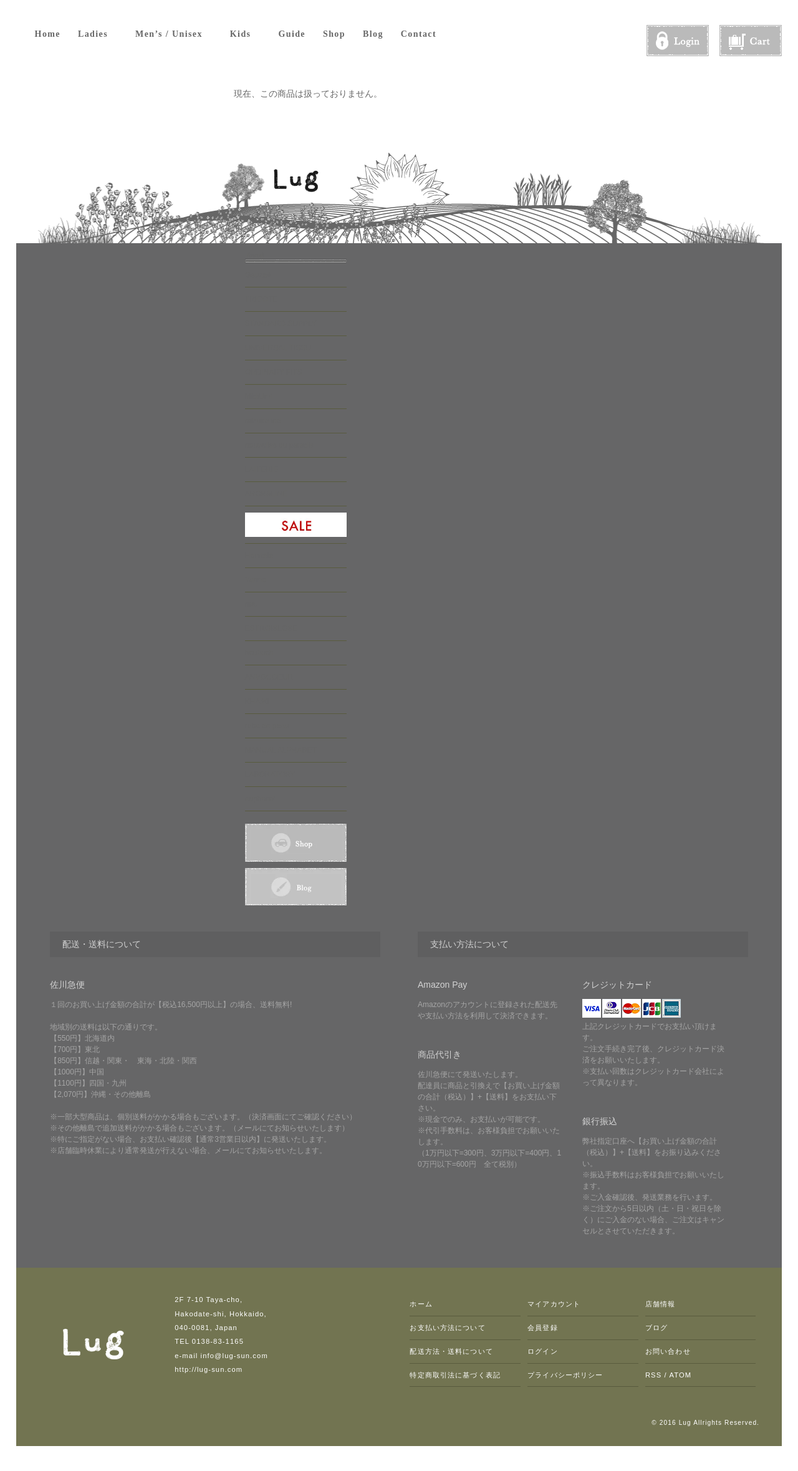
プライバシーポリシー (565, 1375)
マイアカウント (553, 1304)
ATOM (680, 1375)
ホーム (421, 1304)
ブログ (656, 1327)
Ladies (98, 34)
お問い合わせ (668, 1351)
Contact (418, 34)
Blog (373, 34)
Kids (245, 34)
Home (47, 34)
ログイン (542, 1351)
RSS (653, 1375)
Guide (291, 34)
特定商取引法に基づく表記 (455, 1375)
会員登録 (542, 1327)
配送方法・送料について (451, 1351)
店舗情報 (660, 1304)
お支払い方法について (447, 1327)
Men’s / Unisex (174, 34)
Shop (334, 34)
